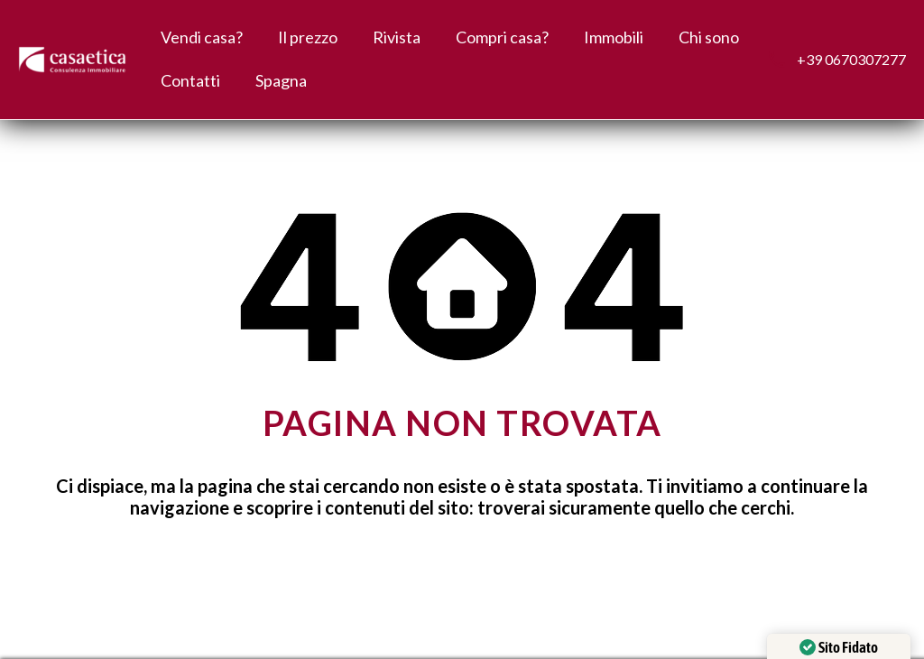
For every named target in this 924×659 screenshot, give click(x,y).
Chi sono (709, 37)
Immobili (613, 37)
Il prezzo (307, 37)
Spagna (281, 80)
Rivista (396, 37)
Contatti (190, 80)
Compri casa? (502, 37)
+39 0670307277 (851, 59)
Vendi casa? (202, 37)
